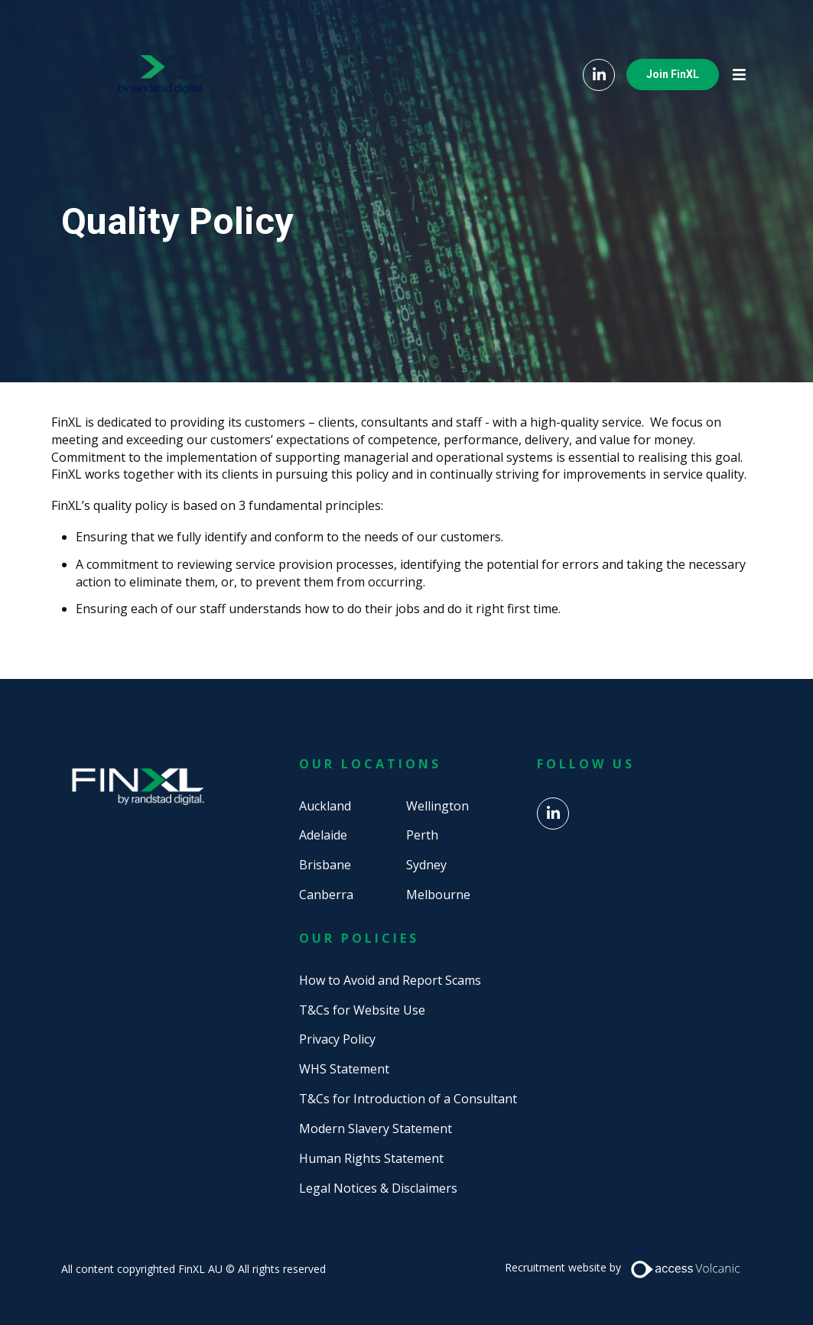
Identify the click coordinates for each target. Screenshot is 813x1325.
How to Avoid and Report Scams (390, 980)
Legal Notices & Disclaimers (378, 1188)
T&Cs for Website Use (362, 1010)
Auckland (325, 805)
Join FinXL (672, 74)
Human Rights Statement (371, 1158)
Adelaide (323, 835)
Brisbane (325, 864)
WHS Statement (344, 1068)
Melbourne (438, 894)
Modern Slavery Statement (375, 1128)
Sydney (426, 864)
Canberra (326, 894)
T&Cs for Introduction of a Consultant (408, 1098)
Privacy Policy (337, 1039)
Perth (422, 835)
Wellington (437, 805)
